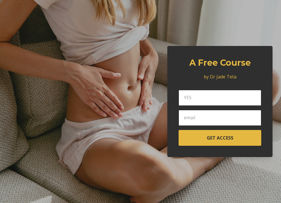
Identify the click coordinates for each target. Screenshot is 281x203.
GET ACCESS (220, 138)
